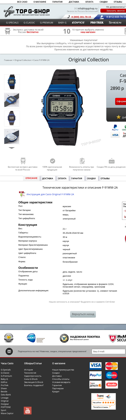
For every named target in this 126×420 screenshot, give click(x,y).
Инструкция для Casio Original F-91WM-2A (50, 194)
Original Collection (22, 60)
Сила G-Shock (31, 379)
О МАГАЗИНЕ (39, 1)
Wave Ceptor (7, 413)
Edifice (4, 382)
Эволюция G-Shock (33, 382)
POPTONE (6, 407)
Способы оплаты (60, 379)
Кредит (55, 391)
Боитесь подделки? (34, 385)
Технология (30, 372)
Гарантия (57, 385)
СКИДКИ (103, 1)
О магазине (58, 363)
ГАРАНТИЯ (57, 1)
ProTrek (4, 385)
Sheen (4, 388)
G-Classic (5, 372)
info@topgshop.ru (87, 8)
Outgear (5, 403)
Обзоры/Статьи (33, 363)
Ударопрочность (33, 375)
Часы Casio (7, 363)
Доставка (57, 375)
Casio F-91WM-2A (41, 60)
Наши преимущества (63, 369)
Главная (8, 60)
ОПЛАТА (89, 1)
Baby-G (4, 379)
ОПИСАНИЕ (31, 178)
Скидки (56, 372)
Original (4, 400)
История (28, 369)
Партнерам (58, 388)
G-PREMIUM (46, 22)
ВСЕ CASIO (22, 1)
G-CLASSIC (29, 22)
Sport (3, 410)
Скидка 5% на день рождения (111, 166)
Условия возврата (61, 382)
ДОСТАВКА (74, 1)
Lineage (4, 397)
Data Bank (6, 394)
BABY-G (62, 22)
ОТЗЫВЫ (118, 1)
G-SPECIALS (12, 22)
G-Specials (6, 369)
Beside (4, 391)
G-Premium (6, 375)
